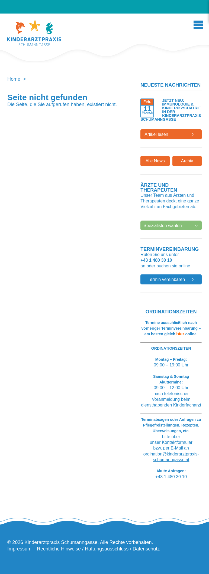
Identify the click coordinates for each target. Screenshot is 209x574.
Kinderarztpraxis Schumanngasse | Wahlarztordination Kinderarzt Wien (34, 34)
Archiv (187, 161)
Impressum (19, 549)
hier (180, 334)
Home (13, 79)
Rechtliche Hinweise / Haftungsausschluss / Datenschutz (98, 549)
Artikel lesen (156, 134)
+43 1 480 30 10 (156, 260)
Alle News (155, 161)
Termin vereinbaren (166, 279)
